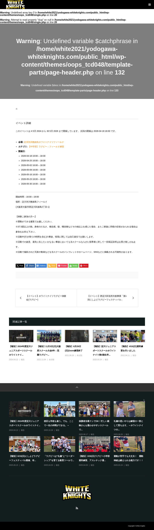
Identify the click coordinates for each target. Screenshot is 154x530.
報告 (23, 360)
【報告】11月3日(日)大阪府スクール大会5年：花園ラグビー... (49, 350)
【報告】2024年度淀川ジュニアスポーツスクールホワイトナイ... (21, 350)
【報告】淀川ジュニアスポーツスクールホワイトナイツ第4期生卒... (104, 350)
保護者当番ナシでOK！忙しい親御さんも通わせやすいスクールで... (94, 425)
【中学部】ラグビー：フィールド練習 (46, 146)
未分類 (51, 360)
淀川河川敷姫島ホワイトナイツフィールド (44, 142)
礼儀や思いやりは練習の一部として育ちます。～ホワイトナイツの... (128, 425)
